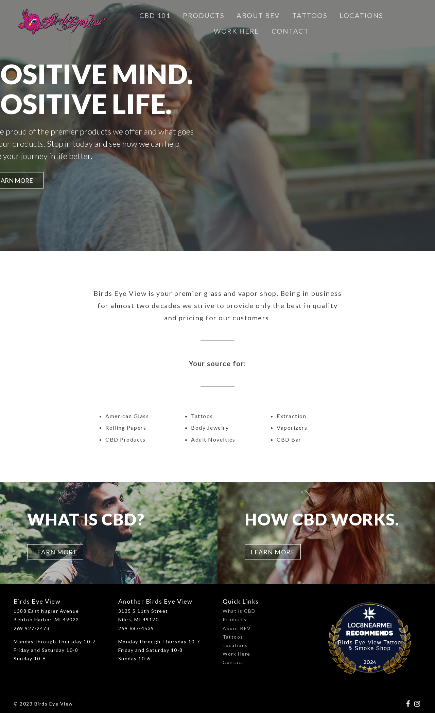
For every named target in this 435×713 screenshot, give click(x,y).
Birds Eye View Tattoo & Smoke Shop (369, 645)
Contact (290, 31)
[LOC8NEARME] (370, 623)
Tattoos (310, 15)
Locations (361, 15)
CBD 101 (155, 15)
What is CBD (239, 611)
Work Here (236, 31)
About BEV (258, 15)
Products (203, 15)
